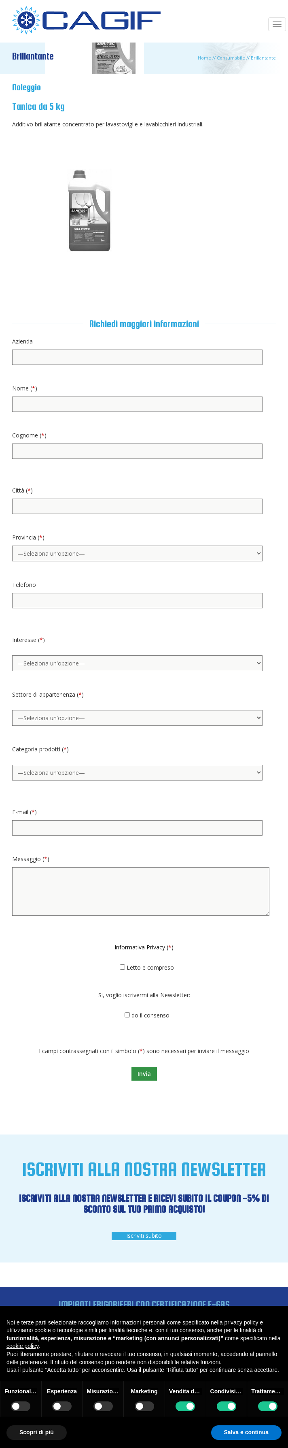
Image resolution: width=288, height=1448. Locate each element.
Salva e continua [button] (246, 1432)
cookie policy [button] (22, 1346)
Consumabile (231, 58)
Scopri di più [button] (36, 1432)
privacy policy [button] (241, 1322)
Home (204, 58)
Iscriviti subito (144, 1235)
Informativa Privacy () (144, 947)
